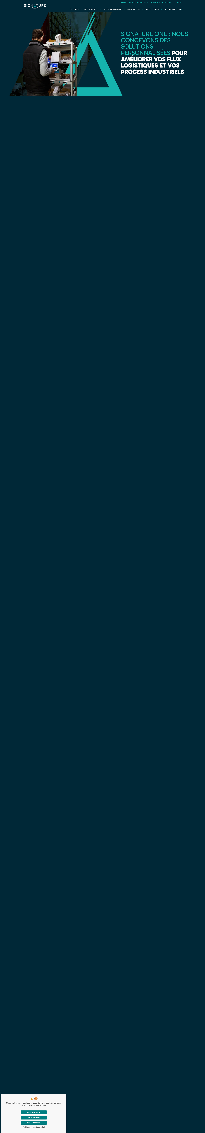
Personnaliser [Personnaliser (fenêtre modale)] (33, 1122)
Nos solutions (91, 9)
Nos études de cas (138, 2)
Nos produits (152, 9)
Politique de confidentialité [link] (34, 1127)
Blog (123, 2)
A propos (74, 9)
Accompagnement (113, 9)
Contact (179, 2)
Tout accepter (34, 1112)
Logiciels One (133, 9)
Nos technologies (173, 9)
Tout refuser (34, 1117)
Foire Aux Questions (161, 2)
